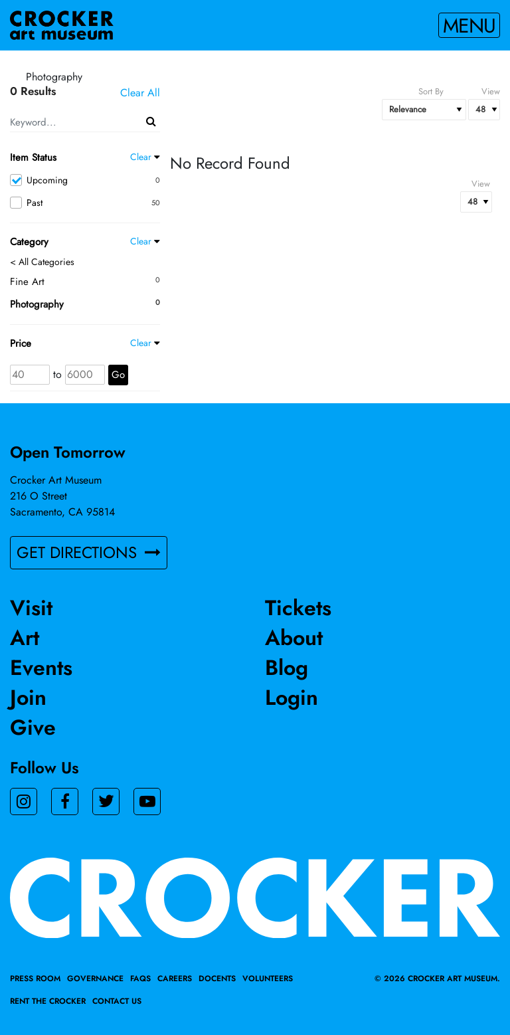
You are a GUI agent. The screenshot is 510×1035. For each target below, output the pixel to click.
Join (28, 697)
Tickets (298, 608)
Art (24, 637)
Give (33, 727)
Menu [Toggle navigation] (469, 25)
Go (118, 374)
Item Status (33, 157)
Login (291, 697)
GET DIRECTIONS (89, 552)
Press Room (35, 979)
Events (41, 667)
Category (29, 242)
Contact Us (116, 1001)
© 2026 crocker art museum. (437, 979)
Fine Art (27, 281)
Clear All (140, 93)
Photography (37, 304)
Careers (174, 979)
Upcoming (85, 180)
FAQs (140, 979)
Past (85, 203)
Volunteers (267, 979)
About (294, 637)
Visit (31, 608)
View (490, 91)
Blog (286, 667)
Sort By (431, 91)
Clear (140, 156)
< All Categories (42, 261)
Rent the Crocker (48, 1001)
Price (20, 343)
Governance (95, 979)
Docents (217, 979)
